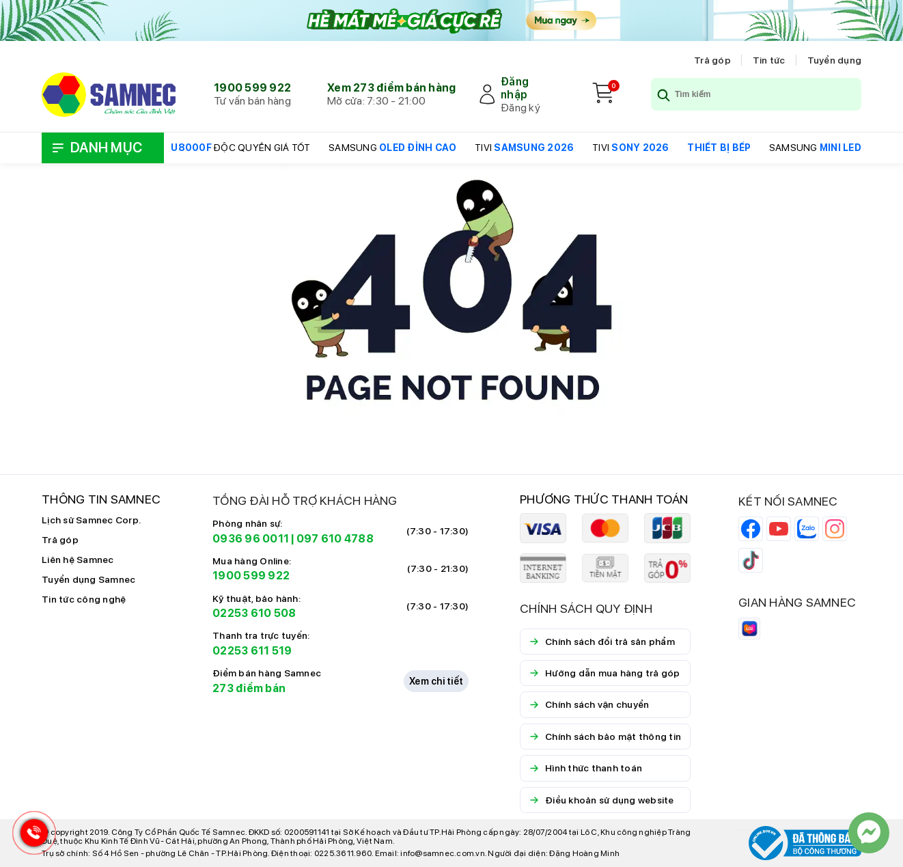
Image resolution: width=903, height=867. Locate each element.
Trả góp (712, 60)
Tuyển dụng (834, 60)
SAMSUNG (392, 147)
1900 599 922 (252, 87)
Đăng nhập (515, 88)
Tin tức (769, 60)
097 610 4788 (335, 538)
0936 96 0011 (250, 538)
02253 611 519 (252, 650)
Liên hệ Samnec (78, 559)
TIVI (524, 147)
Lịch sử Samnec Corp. (91, 519)
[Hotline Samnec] (30, 835)
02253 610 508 (254, 613)
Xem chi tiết (436, 681)
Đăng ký (520, 107)
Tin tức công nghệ (84, 599)
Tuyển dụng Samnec (88, 579)
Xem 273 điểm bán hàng (391, 87)
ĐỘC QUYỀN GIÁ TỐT (240, 147)
